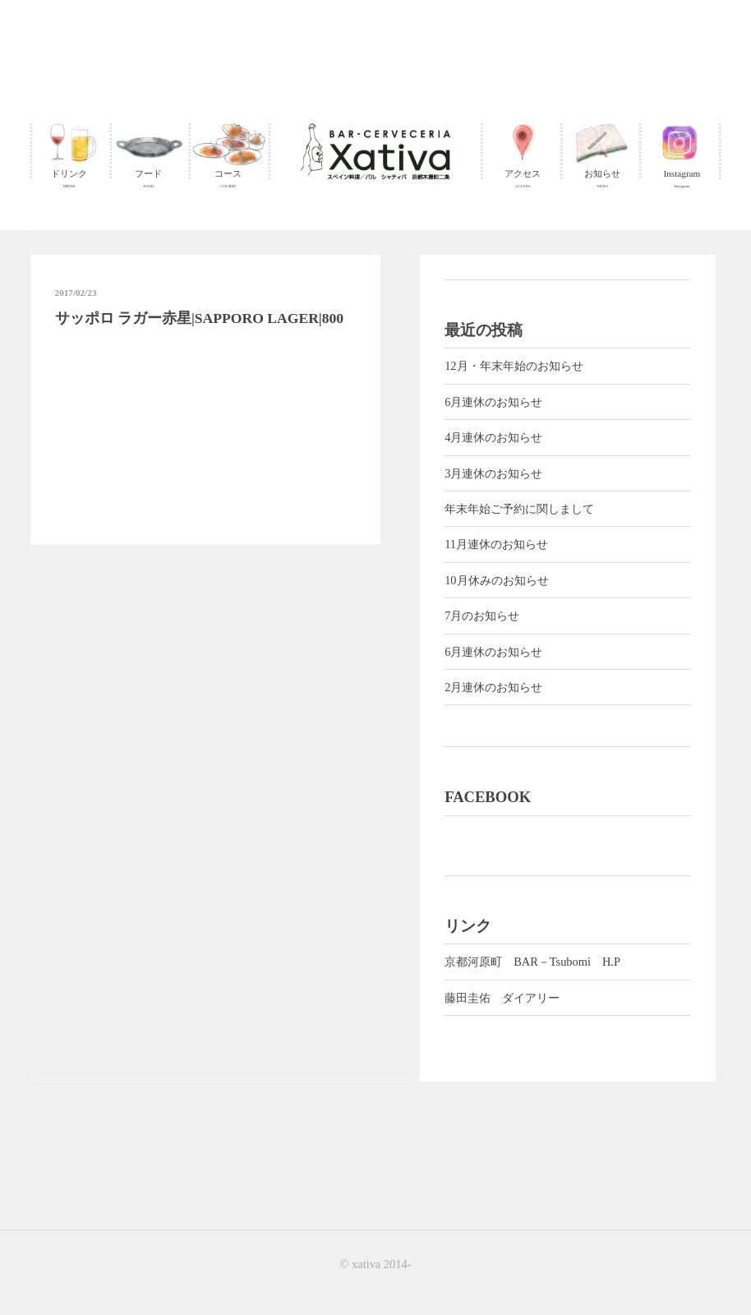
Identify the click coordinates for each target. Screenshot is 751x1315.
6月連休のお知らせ (493, 401)
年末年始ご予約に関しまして (519, 508)
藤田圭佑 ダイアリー (502, 997)
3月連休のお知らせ (493, 473)
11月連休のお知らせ (496, 544)
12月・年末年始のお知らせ (514, 365)
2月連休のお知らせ (493, 687)
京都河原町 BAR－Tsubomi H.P (532, 961)
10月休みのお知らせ (496, 580)
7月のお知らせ (482, 615)
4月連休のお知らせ (493, 437)
